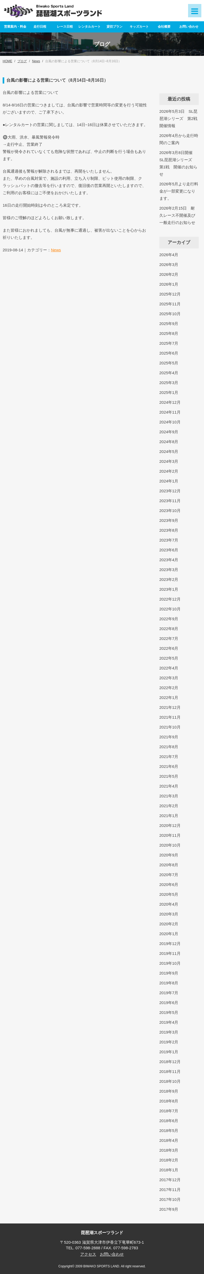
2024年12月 (170, 402)
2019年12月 (170, 943)
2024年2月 (168, 471)
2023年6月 (168, 550)
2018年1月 (168, 1170)
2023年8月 (168, 530)
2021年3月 (168, 796)
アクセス (88, 1254)
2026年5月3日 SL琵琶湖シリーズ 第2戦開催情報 (178, 118)
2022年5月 (168, 658)
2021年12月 (170, 707)
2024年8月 (168, 441)
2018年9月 (168, 1091)
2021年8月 (168, 746)
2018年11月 (170, 1071)
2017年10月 (170, 1199)
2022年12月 (170, 599)
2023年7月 (168, 540)
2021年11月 (170, 717)
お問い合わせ (188, 26)
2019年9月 (168, 973)
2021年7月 (168, 756)
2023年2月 (168, 579)
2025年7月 (168, 343)
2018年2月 (168, 1160)
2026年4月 (168, 254)
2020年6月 (168, 884)
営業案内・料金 (15, 26)
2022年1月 (168, 697)
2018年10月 (170, 1081)
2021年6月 (168, 766)
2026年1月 (168, 284)
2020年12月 (170, 825)
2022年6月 (168, 648)
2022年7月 (168, 638)
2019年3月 (168, 1032)
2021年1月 (168, 815)
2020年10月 (170, 845)
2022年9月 (168, 619)
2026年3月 (168, 264)
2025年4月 (168, 372)
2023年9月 (168, 520)
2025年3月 (168, 382)
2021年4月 (168, 786)
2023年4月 (168, 559)
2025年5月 (168, 363)
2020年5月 (168, 894)
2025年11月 (170, 304)
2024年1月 (168, 481)
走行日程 (39, 26)
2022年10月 (170, 609)
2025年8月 (168, 333)
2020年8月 (168, 865)
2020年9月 (168, 855)
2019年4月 (168, 1022)
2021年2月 (168, 805)
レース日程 (65, 26)
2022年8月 (168, 628)
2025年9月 (168, 323)
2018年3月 (168, 1150)
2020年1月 (168, 933)
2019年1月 (168, 1052)
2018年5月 (168, 1130)
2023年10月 (170, 510)
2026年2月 (168, 274)
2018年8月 (168, 1101)
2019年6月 (168, 1002)
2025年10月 (170, 313)
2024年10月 (170, 422)
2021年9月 (168, 737)
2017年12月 (170, 1179)
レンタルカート (89, 26)
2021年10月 (170, 727)
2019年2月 (168, 1042)
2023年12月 (170, 491)
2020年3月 (168, 914)
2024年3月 (168, 461)
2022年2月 (168, 687)
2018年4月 (168, 1140)
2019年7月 (168, 992)
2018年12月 (170, 1061)
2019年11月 (170, 953)
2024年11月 (170, 412)
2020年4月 (168, 904)
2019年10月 (170, 963)
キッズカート (139, 26)
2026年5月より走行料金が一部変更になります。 (178, 191)
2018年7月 (168, 1111)
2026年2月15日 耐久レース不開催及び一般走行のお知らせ (177, 215)
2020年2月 (168, 924)
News (56, 250)
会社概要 (164, 26)
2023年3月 (168, 569)
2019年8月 (168, 983)
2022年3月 (168, 678)
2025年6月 (168, 353)
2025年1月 (168, 392)
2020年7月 (168, 874)
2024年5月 (168, 451)
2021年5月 (168, 776)
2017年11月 (170, 1189)
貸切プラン (114, 26)
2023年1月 (168, 589)
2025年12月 (170, 294)
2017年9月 (168, 1209)
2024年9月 (168, 432)
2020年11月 (170, 835)
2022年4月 (168, 668)
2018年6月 (168, 1120)
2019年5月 (168, 1012)
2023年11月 (170, 500)
